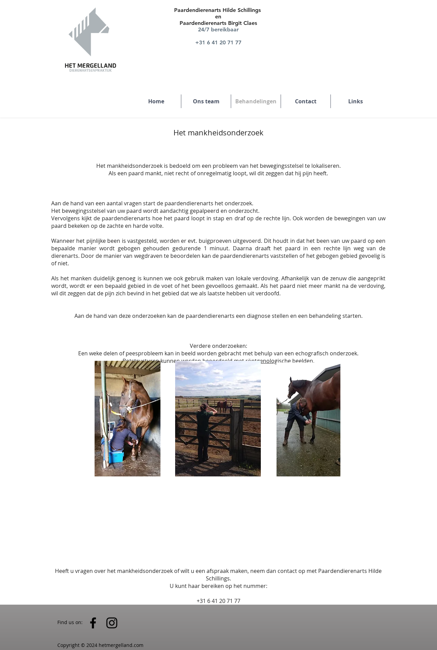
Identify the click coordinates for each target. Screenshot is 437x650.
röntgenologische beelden (279, 361)
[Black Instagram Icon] (111, 623)
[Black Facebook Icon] (93, 623)
